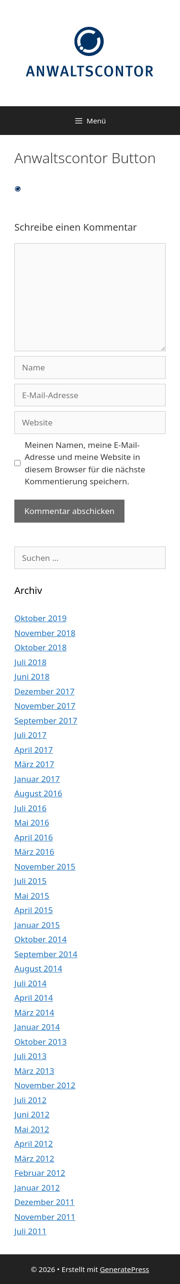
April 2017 (33, 749)
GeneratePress (124, 1269)
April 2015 (33, 910)
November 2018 (44, 632)
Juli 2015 (30, 880)
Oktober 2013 (40, 1041)
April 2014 (33, 997)
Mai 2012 (31, 1129)
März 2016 (34, 851)
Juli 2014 (30, 983)
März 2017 (34, 764)
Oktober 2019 (40, 618)
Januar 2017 (37, 778)
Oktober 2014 (40, 939)
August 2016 (38, 793)
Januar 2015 (37, 924)
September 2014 (45, 954)
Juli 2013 (30, 1055)
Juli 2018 (30, 662)
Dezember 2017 (44, 691)
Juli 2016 (30, 808)
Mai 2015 (31, 895)
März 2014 (34, 1012)
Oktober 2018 (40, 647)
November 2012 (44, 1085)
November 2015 (44, 866)
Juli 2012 (30, 1099)
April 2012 (33, 1143)
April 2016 (33, 837)
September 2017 (45, 720)
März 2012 (34, 1158)
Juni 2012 (31, 1114)
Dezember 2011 (44, 1201)
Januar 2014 (37, 1026)
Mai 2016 (31, 822)
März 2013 (34, 1070)
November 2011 (44, 1216)
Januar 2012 (37, 1187)
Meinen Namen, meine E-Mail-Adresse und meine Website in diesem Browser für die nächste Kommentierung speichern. (85, 463)
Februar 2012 (39, 1172)
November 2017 (44, 705)
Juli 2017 (30, 734)
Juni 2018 (31, 676)
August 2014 (38, 968)
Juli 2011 (30, 1231)
